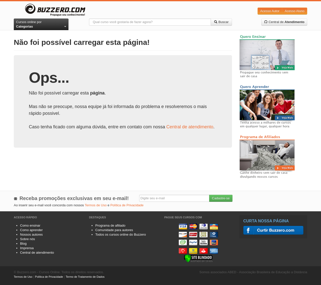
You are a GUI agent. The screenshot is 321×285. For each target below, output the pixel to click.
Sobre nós (27, 239)
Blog (23, 243)
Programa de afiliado (110, 225)
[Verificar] (198, 258)
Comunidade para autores (114, 230)
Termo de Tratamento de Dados (85, 276)
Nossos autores (31, 234)
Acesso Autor (270, 11)
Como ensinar (30, 225)
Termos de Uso (96, 205)
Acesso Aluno (294, 11)
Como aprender (31, 230)
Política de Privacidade (126, 205)
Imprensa (27, 248)
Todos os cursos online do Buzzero (120, 234)
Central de (284, 22)
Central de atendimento (189, 126)
